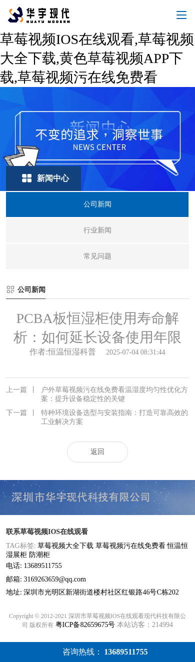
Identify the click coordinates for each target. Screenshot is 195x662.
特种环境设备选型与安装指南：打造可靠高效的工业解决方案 (97, 417)
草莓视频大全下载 (66, 546)
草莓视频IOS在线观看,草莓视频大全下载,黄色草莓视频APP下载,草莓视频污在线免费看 (97, 58)
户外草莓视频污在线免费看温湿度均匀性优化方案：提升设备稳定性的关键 (97, 394)
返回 (97, 452)
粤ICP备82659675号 (86, 624)
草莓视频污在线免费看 (131, 546)
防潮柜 (39, 554)
